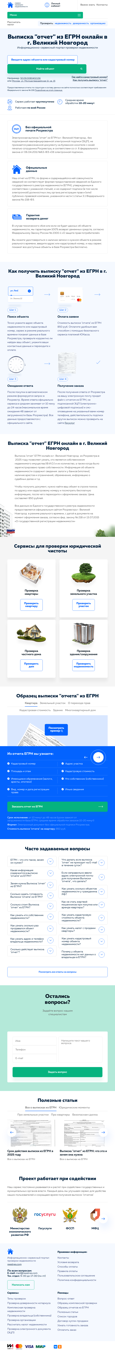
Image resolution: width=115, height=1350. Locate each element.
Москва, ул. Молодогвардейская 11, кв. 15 (36, 64)
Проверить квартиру (31, 588)
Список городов (67, 1300)
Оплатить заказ (67, 1313)
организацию (97, 15)
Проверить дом (31, 648)
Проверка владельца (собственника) (29, 1299)
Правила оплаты (68, 1254)
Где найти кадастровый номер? (90, 60)
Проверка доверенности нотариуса (28, 1286)
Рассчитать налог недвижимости (27, 1308)
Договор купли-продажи (73, 1304)
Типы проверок (16, 1282)
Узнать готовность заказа (73, 1309)
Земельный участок (53, 686)
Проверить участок (83, 588)
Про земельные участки (33, 1098)
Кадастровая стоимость (35, 693)
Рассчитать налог (13, 14)
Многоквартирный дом (80, 693)
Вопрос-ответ (66, 1282)
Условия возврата (68, 1245)
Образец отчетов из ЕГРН (73, 1291)
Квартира (31, 686)
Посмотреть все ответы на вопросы (57, 955)
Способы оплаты (68, 1250)
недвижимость (63, 15)
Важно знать (44, 5)
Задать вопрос (57, 1055)
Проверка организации (21, 1303)
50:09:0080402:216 (31, 62)
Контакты (58, 5)
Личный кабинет (103, 5)
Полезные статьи (68, 1295)
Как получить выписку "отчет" (90, 63)
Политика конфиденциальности (77, 1263)
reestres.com (14, 1248)
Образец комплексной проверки (77, 1286)
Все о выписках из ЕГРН (40, 1091)
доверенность (81, 15)
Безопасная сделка (85, 1098)
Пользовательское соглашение (76, 1259)
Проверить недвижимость (83, 648)
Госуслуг (70, 406)
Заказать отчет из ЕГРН (27, 790)
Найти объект (92, 51)
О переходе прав (79, 686)
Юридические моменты (74, 1091)
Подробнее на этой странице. (49, 74)
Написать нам (21, 1268)
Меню (75, 5)
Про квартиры (60, 1098)
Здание (58, 693)
